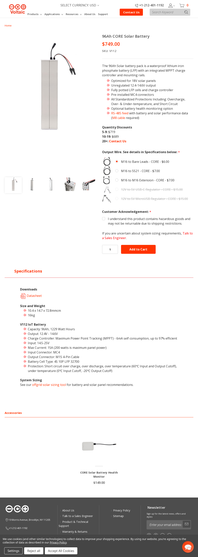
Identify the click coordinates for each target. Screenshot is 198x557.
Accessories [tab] (13, 413)
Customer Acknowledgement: (126, 212)
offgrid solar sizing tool (49, 385)
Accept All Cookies (61, 551)
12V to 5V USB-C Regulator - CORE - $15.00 (152, 189)
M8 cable (118, 118)
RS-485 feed (119, 113)
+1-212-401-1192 (149, 5)
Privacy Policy (120, 510)
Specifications (28, 271)
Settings (13, 551)
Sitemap (117, 516)
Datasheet (31, 296)
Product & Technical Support (73, 524)
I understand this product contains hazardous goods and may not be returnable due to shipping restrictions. (149, 221)
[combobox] (170, 12)
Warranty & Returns (73, 531)
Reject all (33, 551)
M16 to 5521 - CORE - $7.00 (140, 171)
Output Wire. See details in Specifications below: (141, 152)
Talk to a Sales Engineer (76, 516)
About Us (67, 510)
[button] (188, 547)
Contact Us (131, 12)
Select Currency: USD (80, 5)
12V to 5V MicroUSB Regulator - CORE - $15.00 (154, 199)
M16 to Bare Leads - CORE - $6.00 (145, 162)
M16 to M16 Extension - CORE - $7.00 (147, 180)
